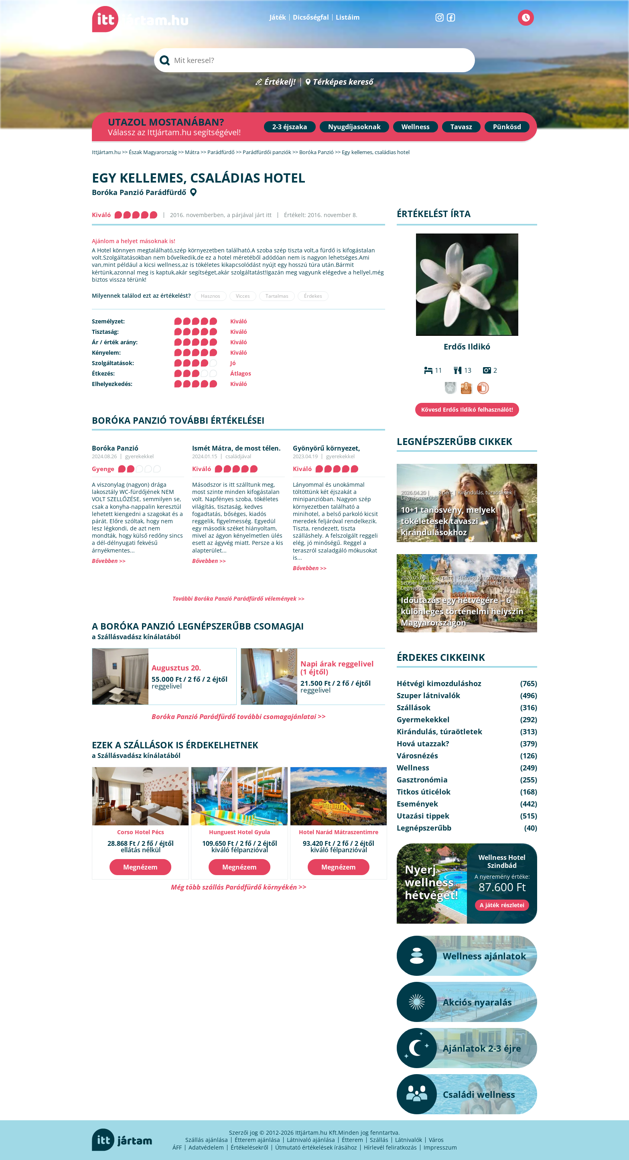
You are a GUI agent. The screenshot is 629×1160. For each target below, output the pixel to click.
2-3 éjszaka (289, 126)
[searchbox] (314, 60)
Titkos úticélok (423, 791)
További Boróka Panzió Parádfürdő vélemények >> (238, 598)
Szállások (413, 707)
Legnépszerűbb (419, 497)
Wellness (416, 126)
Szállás (379, 1140)
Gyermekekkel (423, 719)
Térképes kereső (343, 82)
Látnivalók (408, 1140)
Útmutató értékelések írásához (316, 1147)
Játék (278, 17)
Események (417, 803)
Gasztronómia (422, 779)
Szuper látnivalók (421, 582)
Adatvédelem (206, 1147)
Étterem (352, 1140)
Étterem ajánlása (257, 1140)
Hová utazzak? (423, 743)
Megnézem (140, 867)
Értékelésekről (249, 1147)
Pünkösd (507, 126)
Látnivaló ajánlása (311, 1140)
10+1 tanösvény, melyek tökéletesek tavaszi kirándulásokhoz (448, 521)
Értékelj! (280, 82)
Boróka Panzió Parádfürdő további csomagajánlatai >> (239, 716)
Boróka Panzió (115, 448)
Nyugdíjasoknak (354, 126)
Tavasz (461, 126)
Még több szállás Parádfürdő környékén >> (238, 887)
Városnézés (417, 755)
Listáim (348, 17)
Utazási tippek (423, 815)
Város (436, 1140)
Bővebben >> (109, 561)
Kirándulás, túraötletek (485, 492)
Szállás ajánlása (206, 1140)
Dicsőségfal (311, 17)
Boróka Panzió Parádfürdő (139, 192)
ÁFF (177, 1147)
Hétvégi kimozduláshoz (485, 577)
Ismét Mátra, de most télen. (236, 448)
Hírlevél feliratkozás (390, 1147)
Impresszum (440, 1147)
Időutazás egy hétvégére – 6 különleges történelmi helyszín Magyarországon (462, 611)
